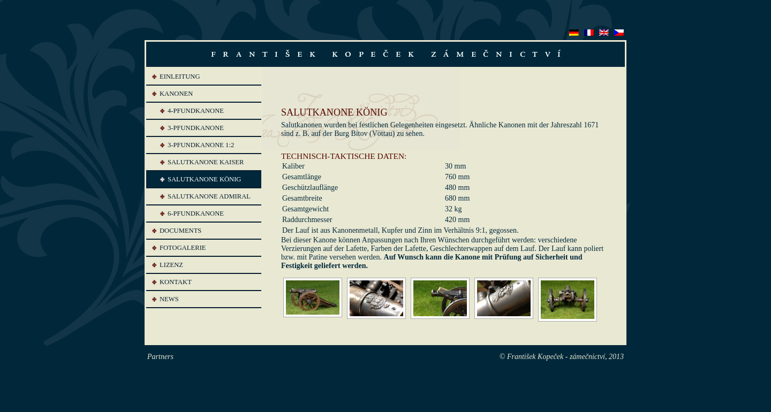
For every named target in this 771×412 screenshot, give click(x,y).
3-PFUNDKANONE (196, 128)
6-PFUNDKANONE (196, 213)
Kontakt (176, 282)
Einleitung (180, 76)
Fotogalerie (183, 247)
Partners (160, 357)
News (169, 299)
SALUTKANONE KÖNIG (204, 179)
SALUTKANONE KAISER (206, 162)
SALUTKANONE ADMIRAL (209, 196)
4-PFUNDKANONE (196, 111)
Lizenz (171, 265)
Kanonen (176, 93)
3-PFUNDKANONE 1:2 (201, 145)
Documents (180, 230)
